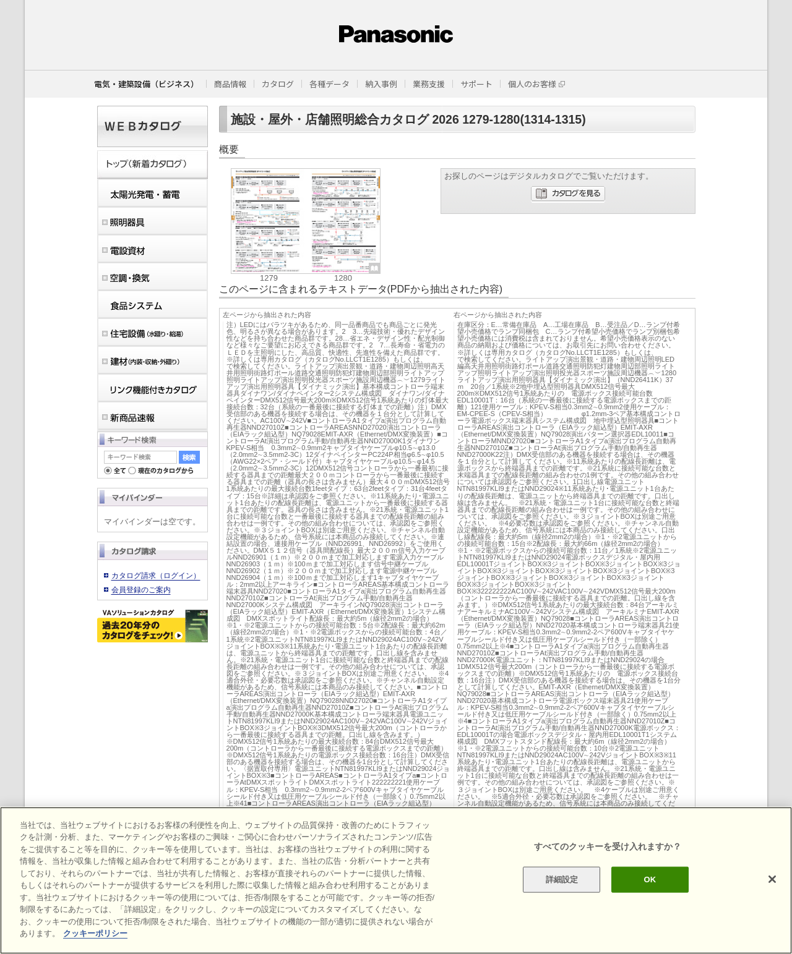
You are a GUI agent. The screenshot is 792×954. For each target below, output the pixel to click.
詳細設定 (562, 879)
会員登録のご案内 (141, 590)
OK (650, 879)
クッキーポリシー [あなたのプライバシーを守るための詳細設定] (95, 933)
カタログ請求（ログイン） (155, 575)
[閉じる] (772, 879)
